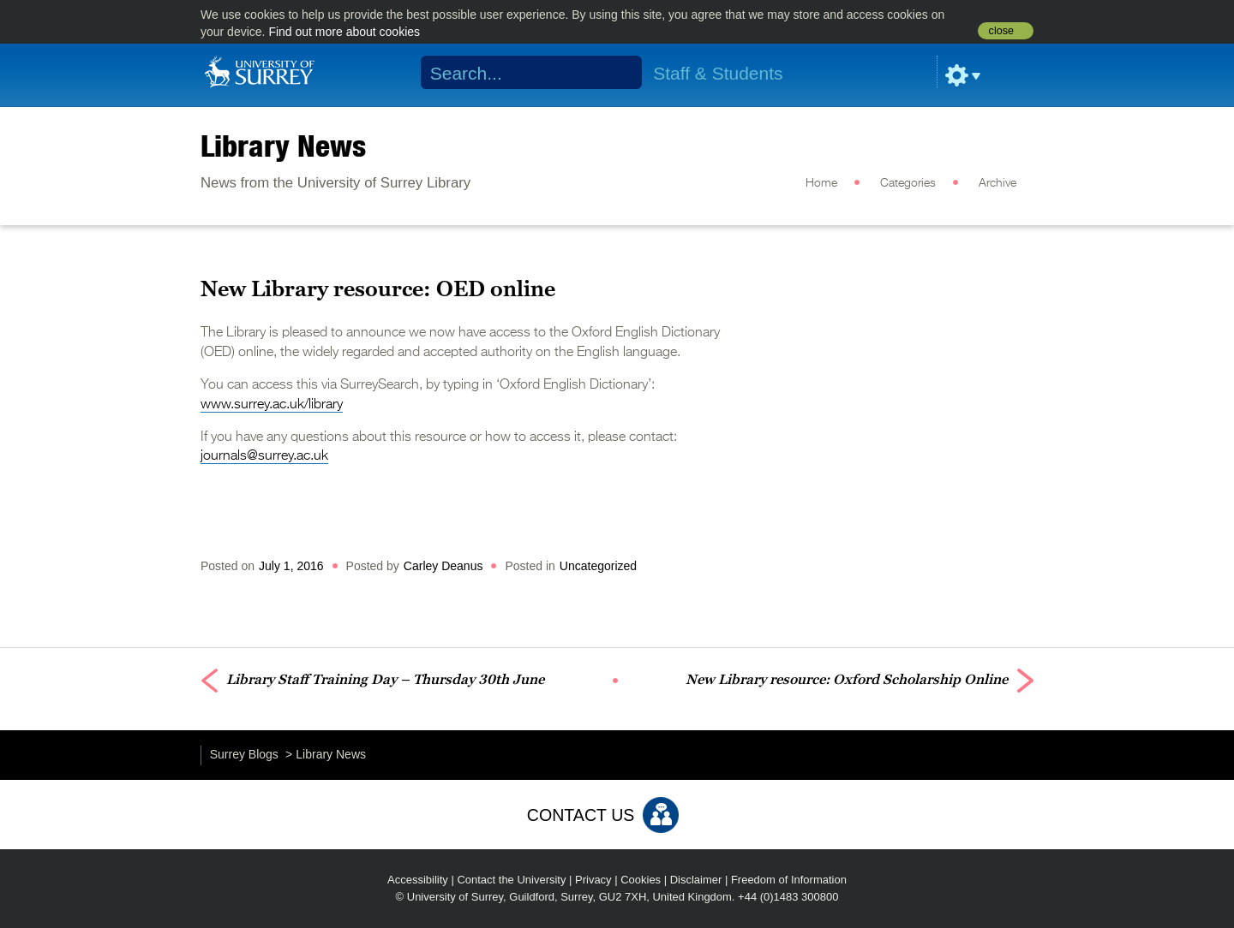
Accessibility (417, 879)
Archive (997, 183)
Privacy (593, 879)
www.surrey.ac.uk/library (272, 405)
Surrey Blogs (244, 754)
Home (821, 183)
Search (618, 73)
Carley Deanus (443, 566)
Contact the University (511, 879)
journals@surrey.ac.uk (264, 456)
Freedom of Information (789, 879)
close (1001, 31)
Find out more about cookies (344, 32)
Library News (283, 146)
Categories (908, 183)
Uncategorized (598, 566)
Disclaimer (696, 879)
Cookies (640, 879)
